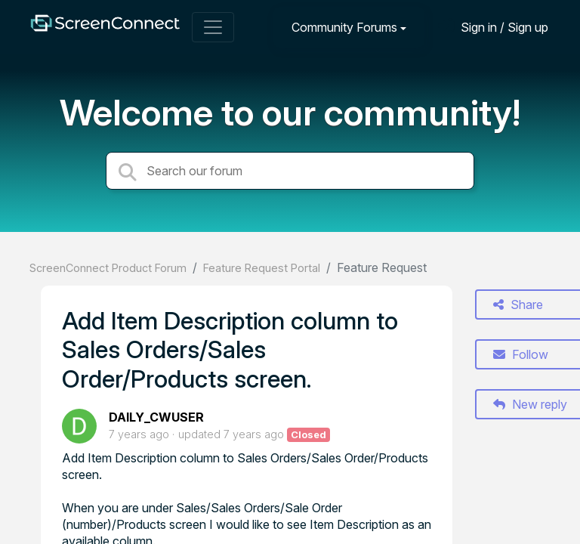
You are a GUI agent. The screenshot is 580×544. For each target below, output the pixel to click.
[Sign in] (493, 27)
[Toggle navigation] (213, 27)
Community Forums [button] (344, 27)
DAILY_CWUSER (156, 417)
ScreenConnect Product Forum (108, 267)
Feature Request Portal (261, 267)
